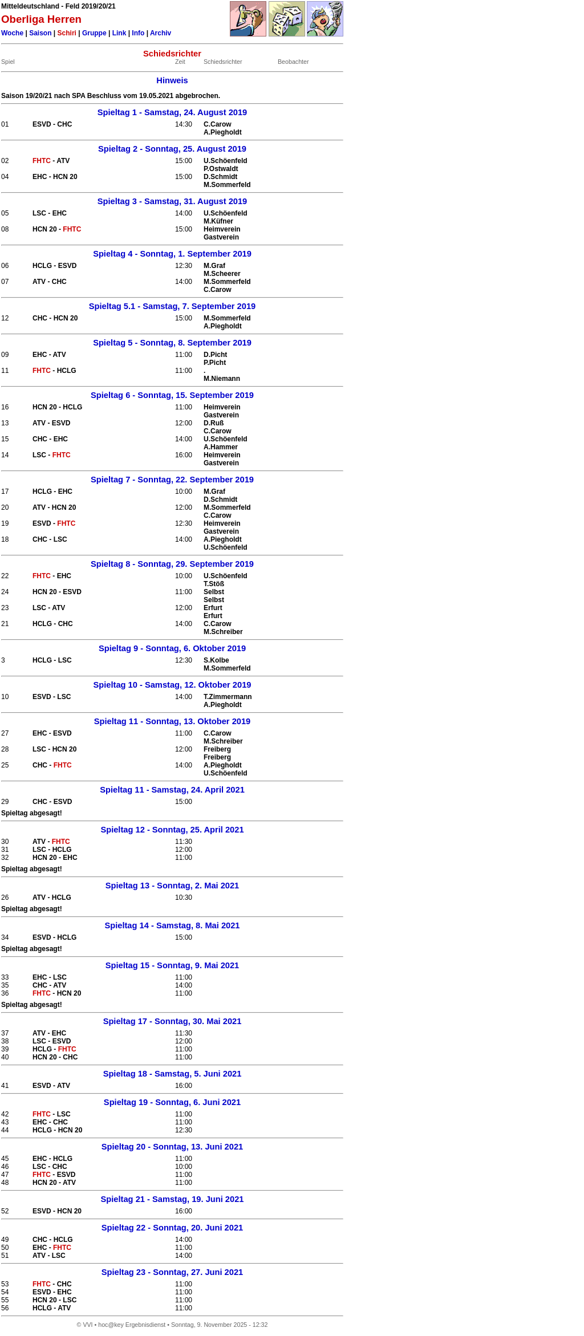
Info (138, 33)
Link (119, 33)
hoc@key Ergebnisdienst (131, 1324)
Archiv (160, 33)
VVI (87, 1324)
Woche (12, 33)
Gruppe (94, 33)
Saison (40, 33)
